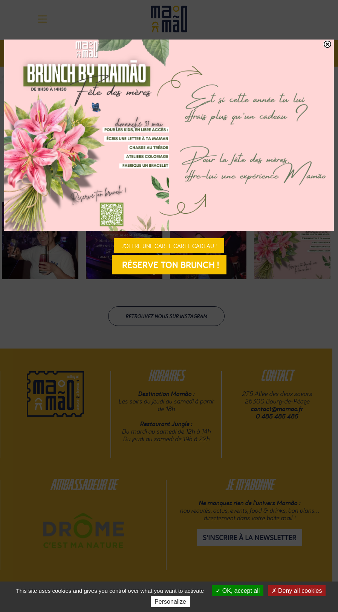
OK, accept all (238, 591)
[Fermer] (327, 44)
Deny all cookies (297, 591)
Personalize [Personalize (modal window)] (170, 601)
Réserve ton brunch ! (169, 265)
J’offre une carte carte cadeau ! (169, 246)
